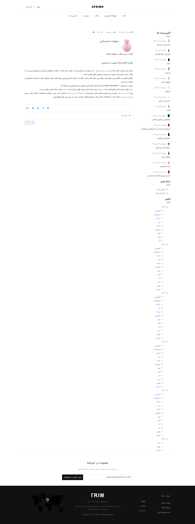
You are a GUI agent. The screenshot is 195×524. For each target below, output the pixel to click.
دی (159, 281)
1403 (163, 244)
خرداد (158, 218)
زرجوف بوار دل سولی (163, 147)
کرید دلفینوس (165, 166)
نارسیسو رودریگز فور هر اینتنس (159, 175)
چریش (167, 72)
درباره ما (86, 15)
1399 (163, 439)
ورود (38, 6)
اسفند (158, 289)
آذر (159, 240)
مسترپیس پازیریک (163, 44)
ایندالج (168, 91)
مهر (159, 233)
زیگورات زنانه (165, 82)
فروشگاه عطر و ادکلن (75, 93)
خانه (124, 15)
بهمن (158, 285)
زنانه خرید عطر (123, 93)
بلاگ (96, 15)
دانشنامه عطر (160, 193)
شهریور (157, 229)
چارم (168, 63)
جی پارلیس (104, 70)
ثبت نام (29, 6)
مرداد (158, 225)
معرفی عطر (161, 189)
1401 (163, 341)
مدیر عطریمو (109, 32)
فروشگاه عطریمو (111, 15)
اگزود (168, 110)
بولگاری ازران (165, 156)
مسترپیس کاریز (164, 100)
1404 (163, 207)
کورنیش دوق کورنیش (162, 54)
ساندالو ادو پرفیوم (163, 138)
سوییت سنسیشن (109, 41)
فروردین (157, 210)
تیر (159, 222)
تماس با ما (73, 15)
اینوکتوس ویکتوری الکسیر (161, 119)
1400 (163, 390)
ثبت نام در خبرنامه (72, 477)
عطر (93, 70)
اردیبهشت (156, 214)
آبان (159, 237)
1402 (163, 293)
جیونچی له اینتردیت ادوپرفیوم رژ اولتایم (155, 128)
